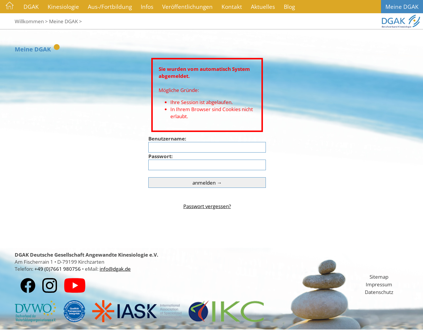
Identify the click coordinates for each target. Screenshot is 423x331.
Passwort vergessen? (207, 206)
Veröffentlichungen (187, 6)
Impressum (379, 284)
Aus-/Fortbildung (110, 6)
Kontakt (231, 6)
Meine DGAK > (65, 21)
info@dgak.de (115, 268)
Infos (147, 6)
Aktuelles (263, 6)
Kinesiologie (63, 6)
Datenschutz (379, 291)
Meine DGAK (402, 6)
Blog (289, 6)
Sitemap (379, 276)
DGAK (31, 6)
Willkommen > (31, 21)
